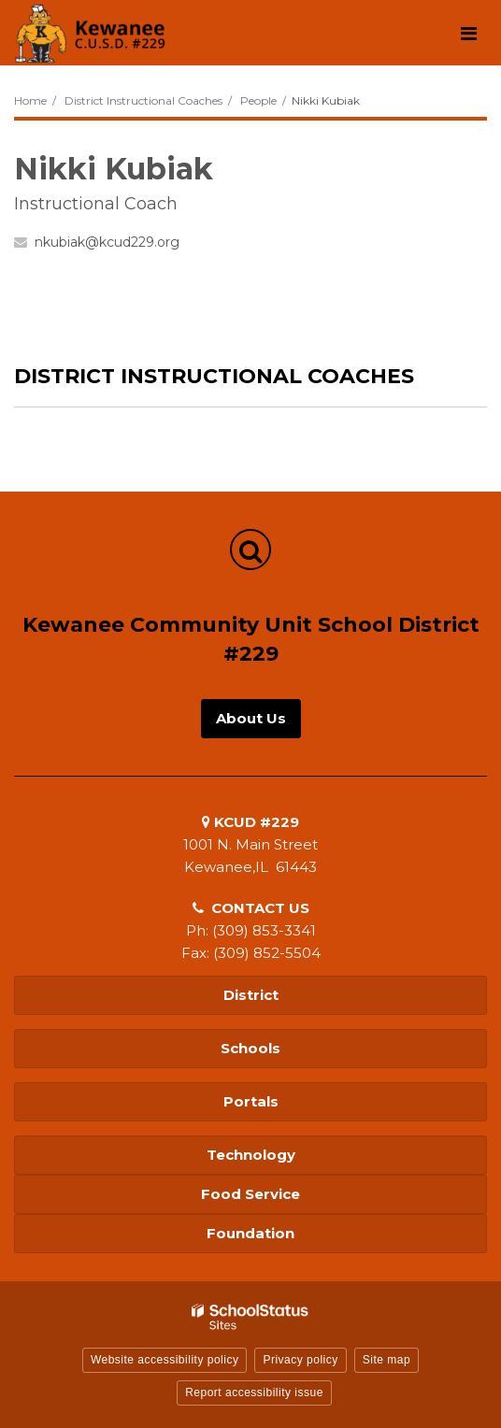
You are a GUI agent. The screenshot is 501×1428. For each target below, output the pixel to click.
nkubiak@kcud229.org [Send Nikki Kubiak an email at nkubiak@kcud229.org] (107, 242)
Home (30, 100)
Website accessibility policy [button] (165, 1359)
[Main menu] (468, 32)
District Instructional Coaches (143, 100)
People (258, 100)
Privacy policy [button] (300, 1359)
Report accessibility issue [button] (254, 1392)
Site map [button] (386, 1359)
